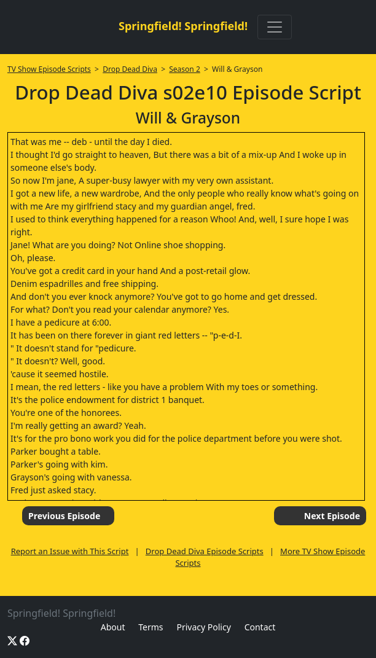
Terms (150, 627)
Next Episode (332, 516)
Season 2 (184, 69)
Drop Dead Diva (130, 69)
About (113, 627)
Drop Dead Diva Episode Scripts (205, 551)
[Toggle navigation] (274, 27)
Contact (260, 627)
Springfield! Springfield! (183, 25)
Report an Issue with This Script (70, 551)
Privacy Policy (203, 627)
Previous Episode (64, 516)
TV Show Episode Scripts (49, 69)
